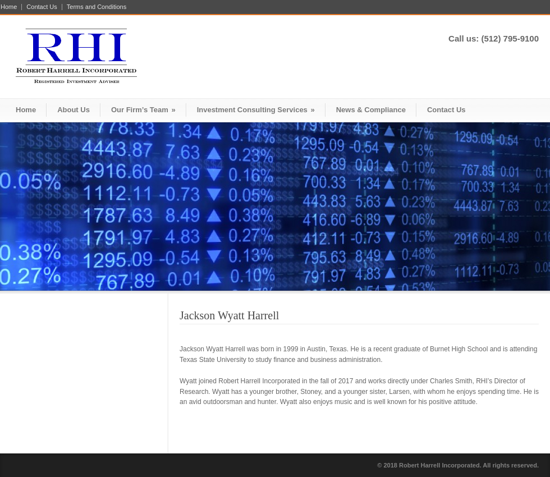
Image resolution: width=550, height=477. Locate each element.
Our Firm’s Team (143, 110)
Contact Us (41, 7)
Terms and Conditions (96, 7)
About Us (73, 110)
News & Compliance (371, 110)
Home (9, 7)
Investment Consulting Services (256, 110)
